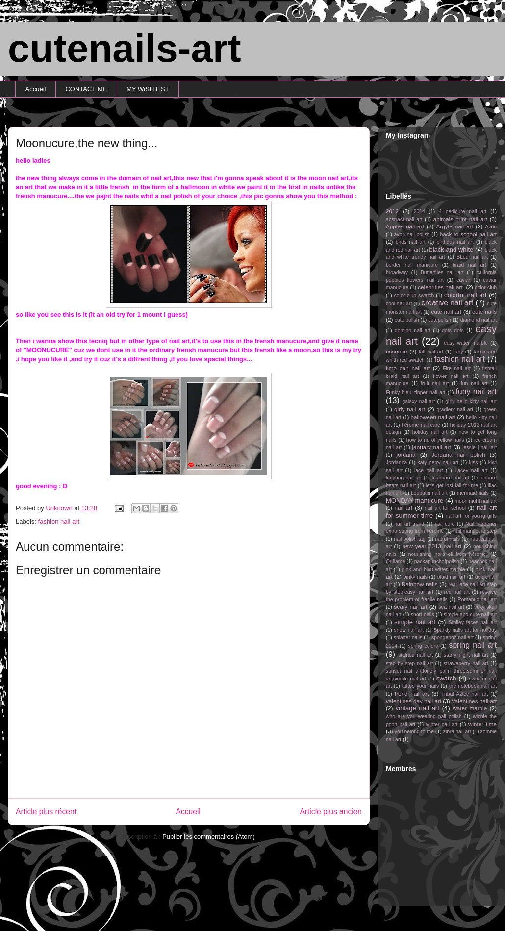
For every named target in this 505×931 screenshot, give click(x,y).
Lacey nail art (470, 470)
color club (486, 287)
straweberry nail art (466, 663)
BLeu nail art (472, 257)
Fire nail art (457, 368)
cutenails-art (124, 48)
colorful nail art (465, 295)
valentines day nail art (413, 701)
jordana (406, 455)
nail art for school (445, 508)
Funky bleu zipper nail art (416, 392)
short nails (422, 614)
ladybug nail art (404, 477)
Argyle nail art (454, 226)
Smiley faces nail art (473, 622)
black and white (451, 249)
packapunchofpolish (436, 561)
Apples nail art (405, 226)
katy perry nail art (438, 462)
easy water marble (466, 343)
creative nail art (447, 303)
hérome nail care (421, 425)
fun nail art (474, 383)
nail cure (445, 524)
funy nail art (476, 391)
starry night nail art (466, 655)
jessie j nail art (479, 447)
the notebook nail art (473, 686)
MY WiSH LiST (147, 89)
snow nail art (409, 630)
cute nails (484, 311)
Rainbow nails (419, 584)
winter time (482, 724)
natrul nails (447, 539)
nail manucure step (475, 531)
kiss (473, 462)
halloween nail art (432, 417)
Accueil (35, 89)
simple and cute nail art (470, 614)
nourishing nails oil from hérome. (448, 554)
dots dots (453, 330)
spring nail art (473, 645)
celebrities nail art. (441, 287)
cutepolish (439, 320)
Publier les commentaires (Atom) (208, 836)
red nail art (457, 592)
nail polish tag (410, 539)
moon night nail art (475, 500)
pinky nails (416, 576)
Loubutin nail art (429, 493)
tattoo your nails (420, 686)
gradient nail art (454, 409)
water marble (470, 708)
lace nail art (428, 470)
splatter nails (408, 637)
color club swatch (414, 295)
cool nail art (399, 303)
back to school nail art (468, 234)
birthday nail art (455, 242)
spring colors (423, 646)
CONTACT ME (86, 89)
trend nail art (412, 693)
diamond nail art (478, 320)
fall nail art (431, 351)
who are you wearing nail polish (424, 716)
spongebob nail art (452, 637)
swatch (446, 678)
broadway (397, 272)
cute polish (407, 320)
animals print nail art (460, 219)
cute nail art (446, 311)
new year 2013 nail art (432, 546)
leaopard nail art (451, 477)
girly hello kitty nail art (471, 401)
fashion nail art (59, 521)
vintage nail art (417, 708)
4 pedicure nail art (462, 211)
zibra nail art (457, 731)
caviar (463, 280)
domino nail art (412, 330)
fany (458, 351)
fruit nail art (435, 383)
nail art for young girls (471, 516)
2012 (392, 211)
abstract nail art (404, 219)
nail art (403, 507)
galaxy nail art (418, 401)
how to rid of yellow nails (435, 440)
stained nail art (415, 655)
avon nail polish (411, 234)
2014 (419, 211)
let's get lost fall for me (452, 485)
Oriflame (395, 561)
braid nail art (469, 265)
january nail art (431, 447)
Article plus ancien (331, 811)
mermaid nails (473, 493)
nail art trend (409, 524)
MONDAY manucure (414, 500)
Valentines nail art (474, 701)
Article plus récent (46, 811)
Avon (491, 226)
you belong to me (414, 731)
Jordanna (396, 462)
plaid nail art (451, 576)
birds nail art (411, 242)
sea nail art (451, 607)
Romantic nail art (477, 599)
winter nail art (442, 724)
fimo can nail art (408, 368)
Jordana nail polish (458, 455)
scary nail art (411, 607)
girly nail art (409, 409)
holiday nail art (430, 432)
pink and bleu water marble (433, 569)
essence (396, 351)
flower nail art (450, 376)
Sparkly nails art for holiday (465, 630)
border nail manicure (412, 265)
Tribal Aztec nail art (464, 694)
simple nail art (414, 622)
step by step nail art (409, 663)
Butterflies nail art (442, 272)
